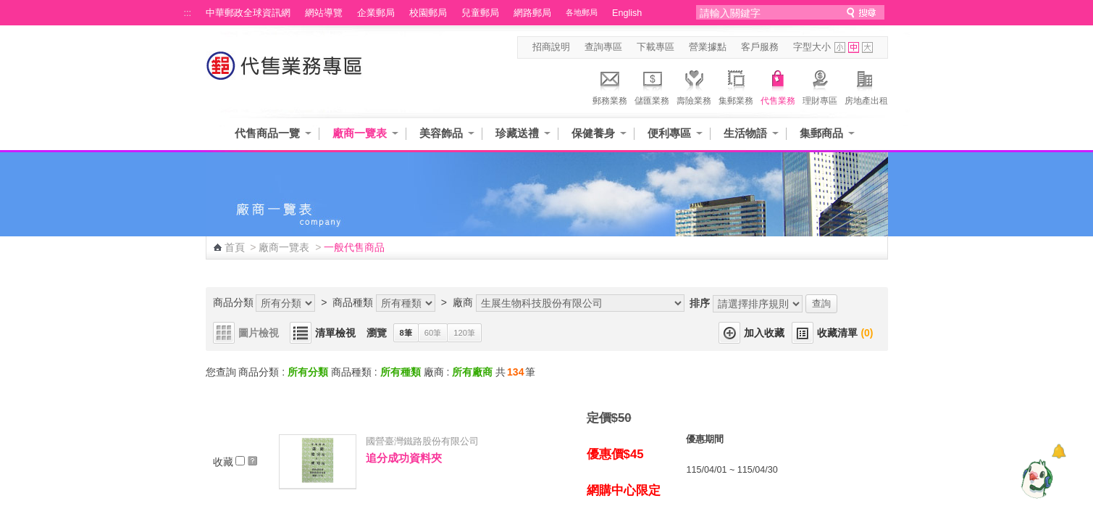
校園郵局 (428, 13)
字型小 (839, 47)
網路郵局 (532, 13)
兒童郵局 (480, 13)
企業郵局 (376, 13)
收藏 (235, 462)
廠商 (463, 302)
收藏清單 (845, 333)
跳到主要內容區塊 (7, 7)
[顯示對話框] (1059, 451)
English (627, 13)
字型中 (853, 47)
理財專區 (820, 85)
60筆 (432, 332)
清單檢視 (335, 333)
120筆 (464, 332)
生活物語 (745, 133)
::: (188, 13)
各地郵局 (582, 12)
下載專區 (655, 47)
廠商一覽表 (359, 133)
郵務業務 (609, 85)
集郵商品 (821, 133)
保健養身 (593, 133)
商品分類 (233, 302)
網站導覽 (324, 13)
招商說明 (551, 47)
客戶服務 (760, 47)
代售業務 (778, 85)
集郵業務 (736, 85)
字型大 (867, 47)
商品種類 (352, 302)
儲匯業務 (652, 85)
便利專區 (669, 133)
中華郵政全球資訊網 (248, 13)
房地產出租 (866, 85)
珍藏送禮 (517, 133)
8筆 (406, 332)
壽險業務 (694, 85)
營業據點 (707, 47)
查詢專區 (603, 47)
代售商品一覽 (267, 133)
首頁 (235, 247)
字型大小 (812, 47)
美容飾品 (441, 133)
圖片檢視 (258, 333)
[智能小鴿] (1035, 478)
